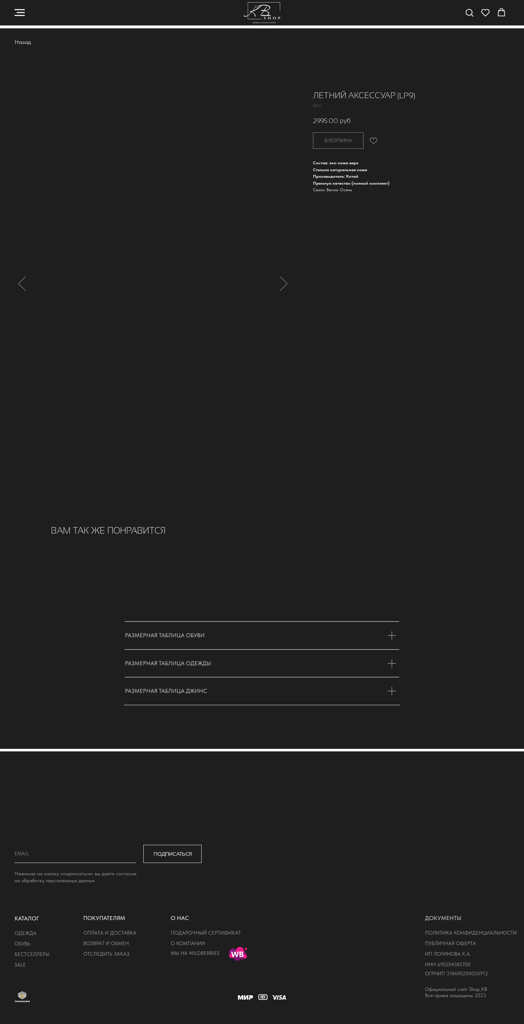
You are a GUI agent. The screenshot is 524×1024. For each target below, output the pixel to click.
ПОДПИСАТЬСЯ (173, 854)
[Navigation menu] (20, 12)
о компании (188, 943)
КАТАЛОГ (27, 918)
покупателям (104, 918)
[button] (469, 12)
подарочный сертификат (206, 933)
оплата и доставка (109, 933)
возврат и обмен (106, 943)
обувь (22, 944)
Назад (23, 42)
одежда (25, 933)
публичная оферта (450, 943)
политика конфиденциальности (471, 933)
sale (20, 965)
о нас (180, 918)
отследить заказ (106, 954)
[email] (75, 854)
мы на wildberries (195, 953)
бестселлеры (32, 954)
